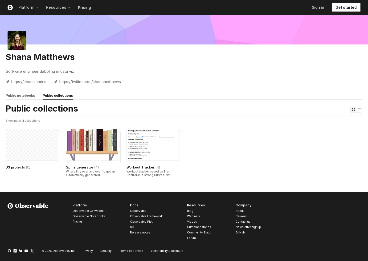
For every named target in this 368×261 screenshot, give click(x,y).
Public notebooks (20, 95)
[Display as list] (359, 109)
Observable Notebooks (89, 216)
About (240, 211)
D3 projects (18, 167)
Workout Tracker (143, 167)
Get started (346, 7)
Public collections (58, 95)
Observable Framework (146, 216)
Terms (131, 251)
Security (106, 251)
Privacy (88, 251)
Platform (28, 7)
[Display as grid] (353, 109)
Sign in (318, 7)
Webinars (193, 216)
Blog (190, 211)
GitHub (240, 232)
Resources (58, 7)
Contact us (243, 221)
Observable (138, 211)
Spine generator (82, 167)
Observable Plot (141, 221)
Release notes (140, 232)
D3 (132, 227)
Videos (192, 221)
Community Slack (199, 232)
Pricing (84, 7)
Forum (191, 238)
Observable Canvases (88, 211)
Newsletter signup (248, 227)
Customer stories (199, 227)
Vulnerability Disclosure (167, 251)
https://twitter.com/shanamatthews (90, 81)
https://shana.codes (28, 81)
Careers (241, 216)
